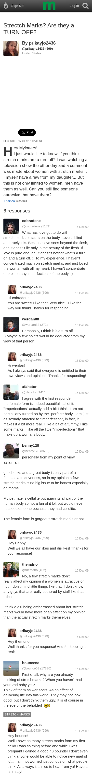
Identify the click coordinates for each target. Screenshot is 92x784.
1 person (9, 201)
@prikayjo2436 (33, 48)
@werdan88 (30, 325)
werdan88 (30, 319)
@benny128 (30, 451)
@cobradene (31, 226)
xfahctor (29, 387)
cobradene (31, 221)
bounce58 (30, 663)
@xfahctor (29, 392)
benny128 (30, 445)
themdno (30, 564)
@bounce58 (30, 668)
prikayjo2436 (42, 43)
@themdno (30, 570)
